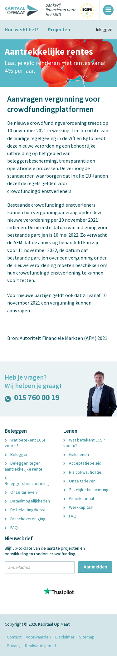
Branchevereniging (25, 519)
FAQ (11, 527)
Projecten (59, 29)
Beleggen (16, 454)
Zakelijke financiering (86, 489)
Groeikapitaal (78, 498)
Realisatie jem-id (40, 645)
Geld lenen (76, 454)
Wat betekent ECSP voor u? (25, 442)
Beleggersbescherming (27, 481)
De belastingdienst (25, 509)
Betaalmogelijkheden (27, 501)
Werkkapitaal (78, 507)
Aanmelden (95, 567)
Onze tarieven (21, 492)
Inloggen (104, 29)
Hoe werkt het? (22, 29)
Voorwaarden (38, 637)
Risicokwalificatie (82, 472)
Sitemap (87, 637)
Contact (14, 637)
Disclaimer (65, 637)
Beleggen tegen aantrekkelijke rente (23, 466)
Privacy (14, 645)
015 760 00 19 (32, 399)
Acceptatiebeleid (82, 463)
